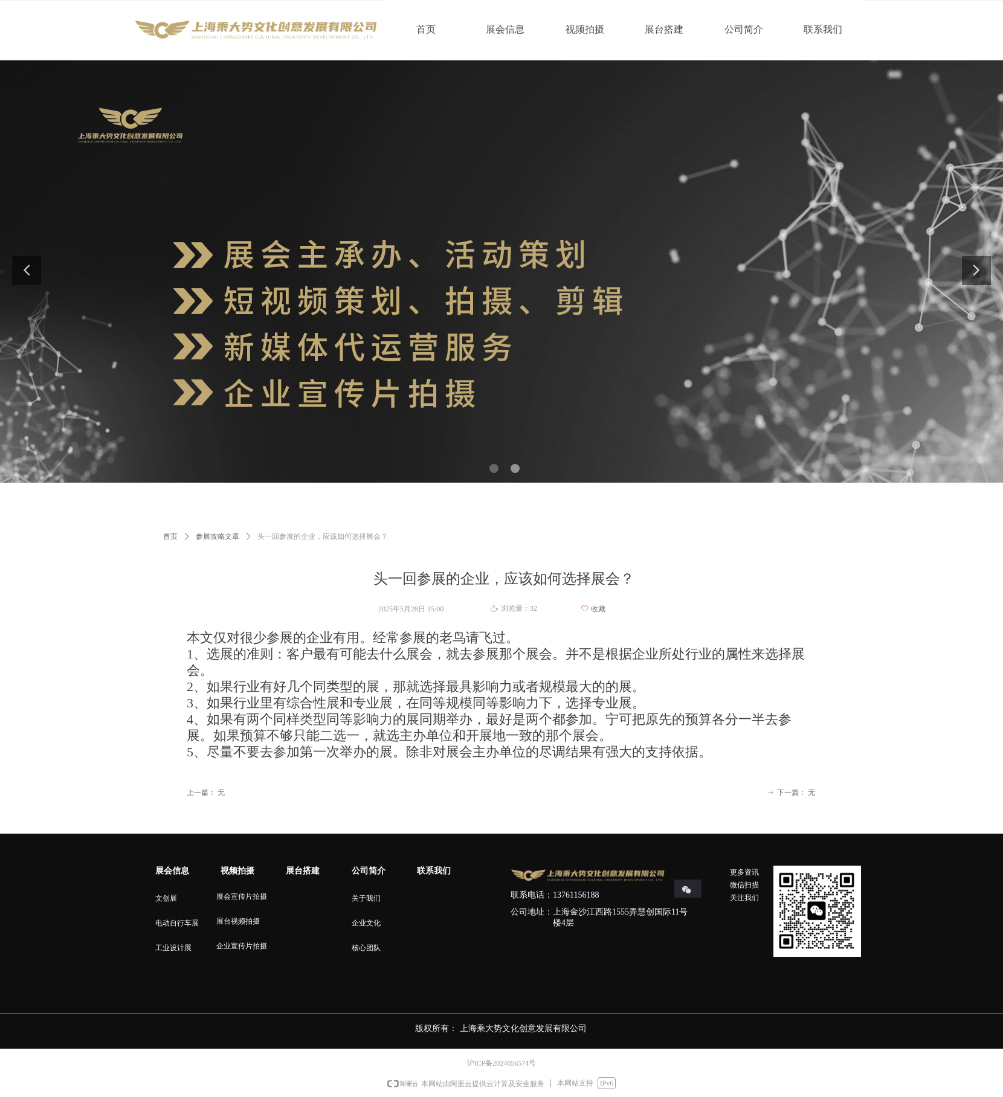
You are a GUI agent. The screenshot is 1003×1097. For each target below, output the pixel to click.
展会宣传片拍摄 (241, 896)
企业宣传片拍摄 (241, 946)
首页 (170, 536)
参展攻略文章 (217, 536)
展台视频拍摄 (238, 921)
